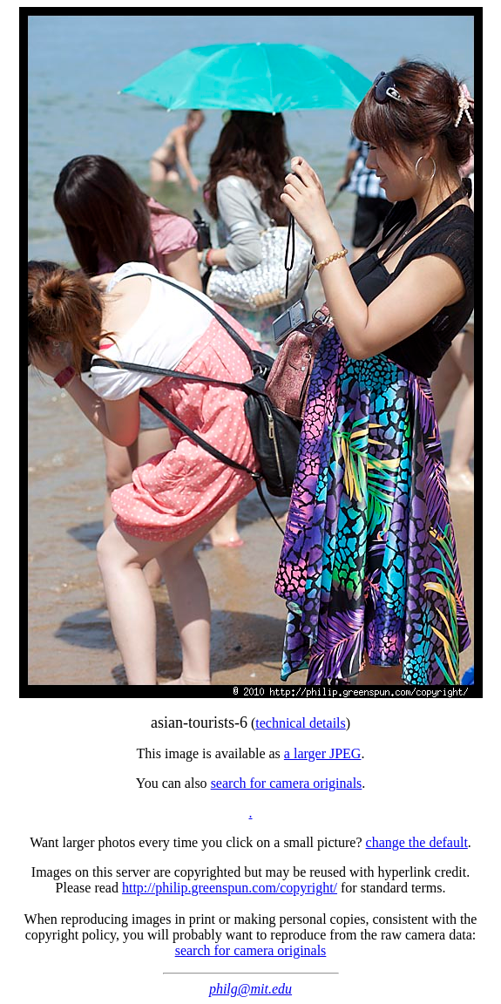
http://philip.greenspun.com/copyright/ (229, 887)
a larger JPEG (323, 753)
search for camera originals (286, 783)
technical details (300, 723)
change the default (417, 842)
